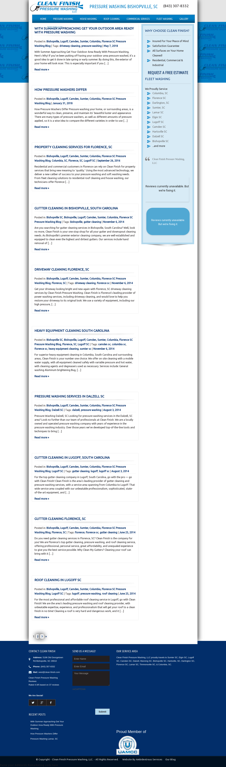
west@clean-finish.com (49, 672)
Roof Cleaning (112, 18)
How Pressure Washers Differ (60, 89)
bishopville (76, 221)
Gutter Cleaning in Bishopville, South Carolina (76, 208)
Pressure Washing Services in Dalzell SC (69, 396)
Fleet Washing (165, 18)
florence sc (103, 283)
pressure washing (91, 45)
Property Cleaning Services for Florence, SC (73, 147)
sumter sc (85, 348)
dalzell (76, 410)
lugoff (94, 471)
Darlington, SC (160, 102)
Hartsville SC (159, 131)
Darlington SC (187, 661)
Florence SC (159, 98)
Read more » (41, 69)
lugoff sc (104, 471)
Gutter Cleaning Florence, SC (60, 519)
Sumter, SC (158, 107)
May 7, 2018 (111, 45)
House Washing (88, 18)
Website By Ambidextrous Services (142, 759)
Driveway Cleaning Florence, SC (61, 269)
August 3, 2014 (112, 410)
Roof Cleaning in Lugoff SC (57, 580)
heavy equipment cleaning (64, 348)
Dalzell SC (57, 410)
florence (79, 532)
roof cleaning (109, 593)
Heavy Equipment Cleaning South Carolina (71, 330)
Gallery (184, 18)
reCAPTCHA (79, 689)
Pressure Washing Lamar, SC (44, 739)
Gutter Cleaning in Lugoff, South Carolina (72, 457)
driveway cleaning (69, 45)
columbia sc (119, 344)
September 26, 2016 (108, 160)
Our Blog (170, 759)
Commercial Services (138, 18)
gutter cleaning (92, 221)
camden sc (104, 344)
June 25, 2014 (127, 532)
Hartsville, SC (173, 661)
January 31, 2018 (62, 103)
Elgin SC (157, 117)
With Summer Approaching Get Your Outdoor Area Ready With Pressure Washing (47, 725)
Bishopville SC (54, 217)
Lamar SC (157, 112)
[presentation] (96, 697)
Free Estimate (54, 26)
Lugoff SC (89, 160)
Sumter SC (172, 657)
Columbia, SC (59, 160)
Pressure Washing (63, 18)
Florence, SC (75, 160)
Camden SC (159, 126)
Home (43, 18)
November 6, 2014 (113, 221)
